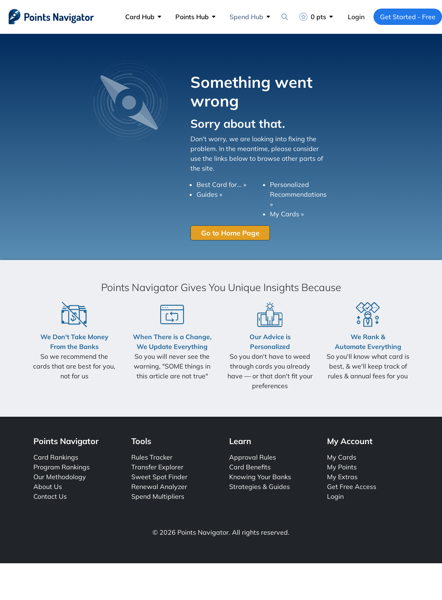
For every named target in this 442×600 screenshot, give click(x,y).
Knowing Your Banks (260, 477)
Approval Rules (252, 457)
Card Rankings (55, 457)
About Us (47, 486)
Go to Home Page (230, 233)
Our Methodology (59, 477)
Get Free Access (351, 486)
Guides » (209, 194)
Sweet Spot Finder (159, 477)
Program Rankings (61, 467)
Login (356, 17)
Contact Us (50, 496)
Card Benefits (250, 467)
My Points (342, 467)
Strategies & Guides (259, 486)
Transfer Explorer (157, 467)
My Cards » (287, 214)
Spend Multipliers (157, 496)
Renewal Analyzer (159, 486)
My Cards (341, 457)
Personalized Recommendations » (298, 194)
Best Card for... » (221, 184)
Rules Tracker (151, 457)
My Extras (342, 477)
